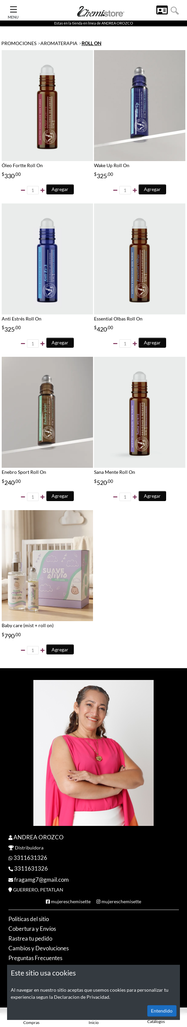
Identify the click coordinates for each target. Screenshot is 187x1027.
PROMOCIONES (18, 43)
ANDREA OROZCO (38, 837)
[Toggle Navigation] (13, 7)
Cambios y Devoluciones (38, 948)
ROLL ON (91, 43)
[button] (174, 10)
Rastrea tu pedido (30, 938)
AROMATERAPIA (58, 43)
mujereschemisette (71, 901)
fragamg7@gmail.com (41, 879)
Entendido (162, 1011)
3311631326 (30, 857)
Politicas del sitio (28, 918)
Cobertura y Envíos (32, 928)
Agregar (60, 189)
